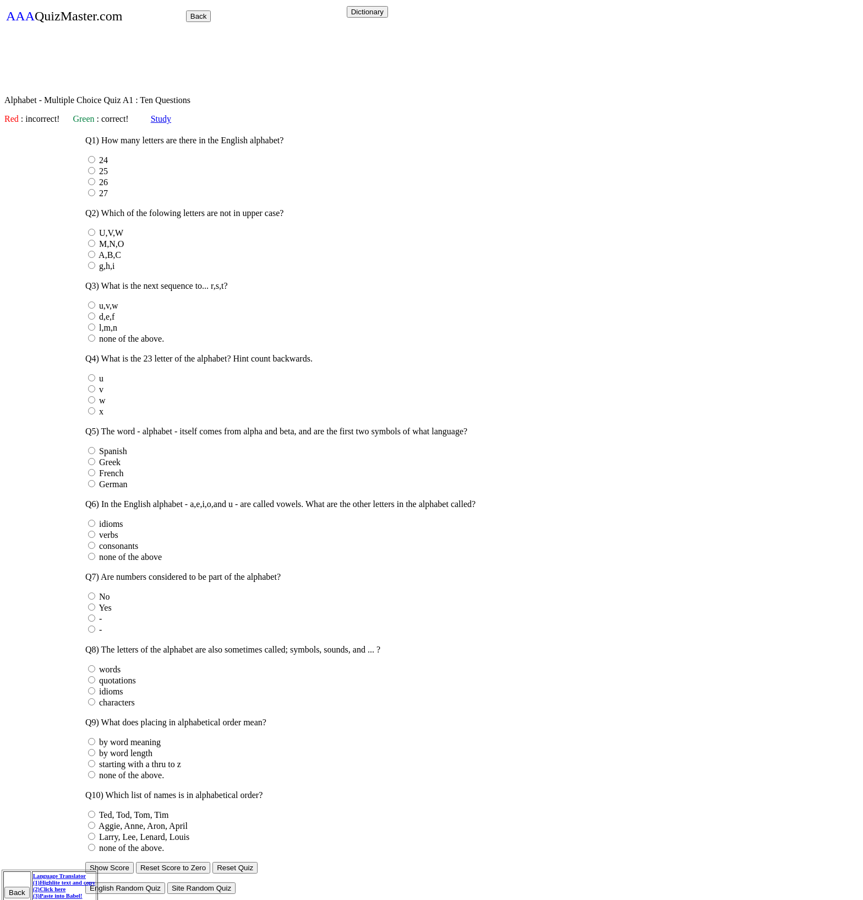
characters (116, 702)
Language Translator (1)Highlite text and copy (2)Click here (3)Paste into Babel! (64, 885)
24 (102, 160)
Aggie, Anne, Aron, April (142, 826)
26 (102, 182)
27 (102, 193)
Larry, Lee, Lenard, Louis (143, 837)
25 (102, 171)
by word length (124, 753)
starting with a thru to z (139, 764)
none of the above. (130, 338)
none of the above (129, 557)
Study (161, 118)
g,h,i (105, 266)
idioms (110, 524)
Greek (109, 462)
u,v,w (107, 305)
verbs (107, 535)
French (110, 473)
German (112, 484)
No (103, 596)
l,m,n (107, 327)
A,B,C (109, 255)
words (109, 669)
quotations (116, 680)
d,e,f (105, 316)
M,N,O (110, 244)
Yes (104, 607)
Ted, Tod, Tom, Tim (132, 815)
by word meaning (129, 742)
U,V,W (110, 233)
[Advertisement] (204, 62)
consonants (117, 546)
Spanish (112, 451)
